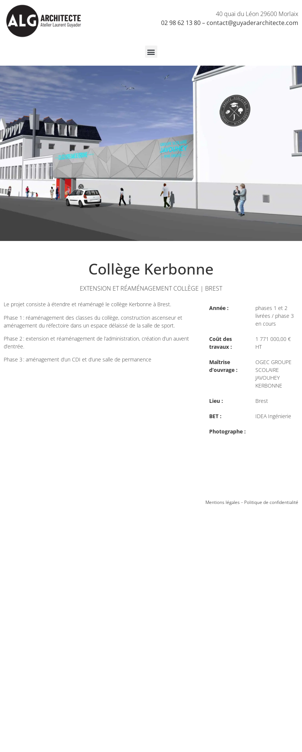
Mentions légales (222, 502)
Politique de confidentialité (271, 502)
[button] (151, 52)
